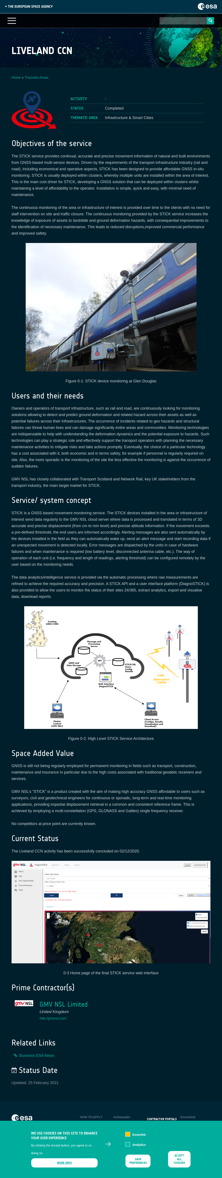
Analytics (139, 1147)
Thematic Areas (36, 77)
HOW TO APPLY (91, 1117)
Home (16, 77)
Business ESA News (36, 1055)
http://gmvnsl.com (53, 1018)
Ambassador (121, 1117)
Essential (139, 1137)
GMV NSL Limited (64, 1004)
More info (64, 1165)
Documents (187, 1117)
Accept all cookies (179, 1162)
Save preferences (138, 1163)
